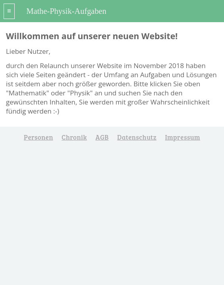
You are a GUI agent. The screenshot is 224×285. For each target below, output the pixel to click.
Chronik (74, 137)
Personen (38, 137)
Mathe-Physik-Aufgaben (67, 11)
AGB (102, 137)
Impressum (182, 137)
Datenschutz (137, 137)
